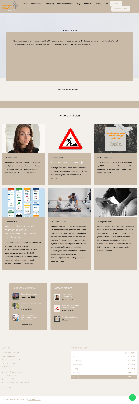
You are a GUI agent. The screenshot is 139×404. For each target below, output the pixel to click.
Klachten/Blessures (65, 4)
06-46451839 (9, 379)
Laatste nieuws (63, 288)
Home (25, 4)
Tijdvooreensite (34, 400)
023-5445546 (10, 376)
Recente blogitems (23, 288)
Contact (116, 4)
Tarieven (98, 4)
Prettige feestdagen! (70, 317)
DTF (106, 4)
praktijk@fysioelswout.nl (13, 372)
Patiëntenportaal (120, 9)
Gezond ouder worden (29, 294)
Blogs (79, 4)
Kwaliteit (87, 4)
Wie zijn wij (50, 4)
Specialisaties (36, 4)
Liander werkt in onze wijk (67, 162)
